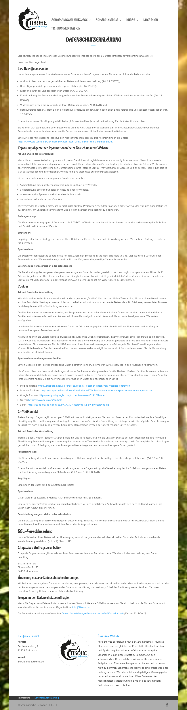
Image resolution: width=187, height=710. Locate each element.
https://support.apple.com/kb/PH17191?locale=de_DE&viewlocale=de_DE (68, 404)
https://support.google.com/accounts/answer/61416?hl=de (71, 395)
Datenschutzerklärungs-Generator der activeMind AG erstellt (93, 613)
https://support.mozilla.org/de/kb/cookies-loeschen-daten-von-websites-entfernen (84, 385)
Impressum (24, 697)
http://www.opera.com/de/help (45, 400)
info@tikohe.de (81, 607)
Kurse (130, 20)
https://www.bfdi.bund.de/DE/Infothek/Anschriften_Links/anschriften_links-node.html (65, 141)
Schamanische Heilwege (69, 20)
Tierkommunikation (65, 29)
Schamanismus (107, 20)
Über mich (150, 20)
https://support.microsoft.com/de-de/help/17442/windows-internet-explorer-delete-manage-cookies (97, 390)
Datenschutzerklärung (47, 697)
